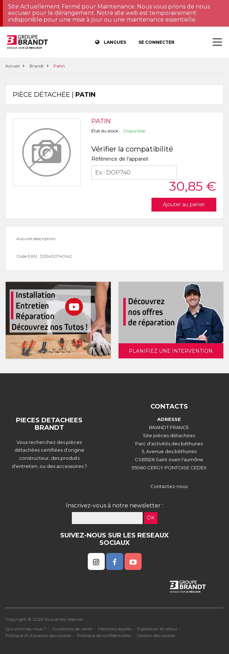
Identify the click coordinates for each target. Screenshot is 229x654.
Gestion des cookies (156, 635)
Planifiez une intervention (171, 351)
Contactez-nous (169, 486)
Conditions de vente (72, 628)
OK (151, 518)
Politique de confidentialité (104, 635)
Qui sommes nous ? (25, 628)
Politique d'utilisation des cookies (38, 635)
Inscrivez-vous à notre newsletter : (114, 505)
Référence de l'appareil (119, 159)
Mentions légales (114, 628)
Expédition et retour (157, 628)
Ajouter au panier (184, 204)
